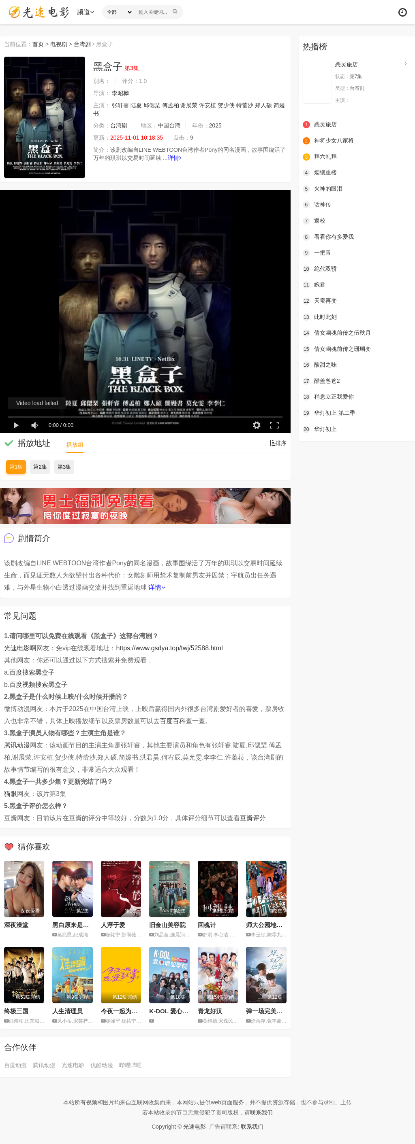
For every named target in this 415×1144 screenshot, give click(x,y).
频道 (85, 11)
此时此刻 (320, 317)
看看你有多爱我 (328, 237)
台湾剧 (82, 44)
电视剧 (58, 44)
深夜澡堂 (16, 924)
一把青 (317, 253)
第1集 (16, 467)
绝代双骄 (320, 269)
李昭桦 (120, 93)
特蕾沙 (244, 105)
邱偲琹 (151, 105)
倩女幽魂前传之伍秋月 (337, 333)
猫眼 (10, 793)
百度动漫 (15, 1065)
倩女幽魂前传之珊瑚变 (337, 349)
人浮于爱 (113, 924)
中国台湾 (169, 125)
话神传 (317, 204)
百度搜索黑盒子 (32, 672)
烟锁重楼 (320, 172)
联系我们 (261, 1112)
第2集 (40, 467)
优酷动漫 (101, 1065)
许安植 (207, 105)
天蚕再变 (320, 301)
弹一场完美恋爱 (267, 1011)
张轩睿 (120, 105)
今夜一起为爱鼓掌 (125, 1011)
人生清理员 (67, 1011)
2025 (215, 125)
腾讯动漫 (17, 745)
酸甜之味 (320, 365)
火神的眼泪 (322, 189)
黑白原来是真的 (73, 924)
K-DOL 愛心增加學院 (177, 1011)
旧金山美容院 (167, 924)
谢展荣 (188, 105)
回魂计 (207, 924)
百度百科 (173, 720)
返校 (314, 221)
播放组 (74, 444)
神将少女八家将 (328, 140)
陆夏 (136, 105)
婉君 (314, 285)
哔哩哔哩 (130, 1065)
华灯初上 (320, 429)
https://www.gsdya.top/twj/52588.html (169, 648)
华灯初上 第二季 (329, 413)
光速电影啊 (20, 648)
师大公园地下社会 (270, 924)
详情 (174, 158)
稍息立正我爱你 (328, 397)
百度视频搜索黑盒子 (38, 684)
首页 (38, 44)
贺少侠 (226, 105)
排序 (278, 443)
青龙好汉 (210, 1011)
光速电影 (73, 1065)
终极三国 (16, 1011)
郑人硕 (263, 105)
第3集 (64, 467)
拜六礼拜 (320, 157)
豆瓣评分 (253, 818)
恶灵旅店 (346, 64)
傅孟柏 (170, 105)
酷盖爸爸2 (321, 381)
